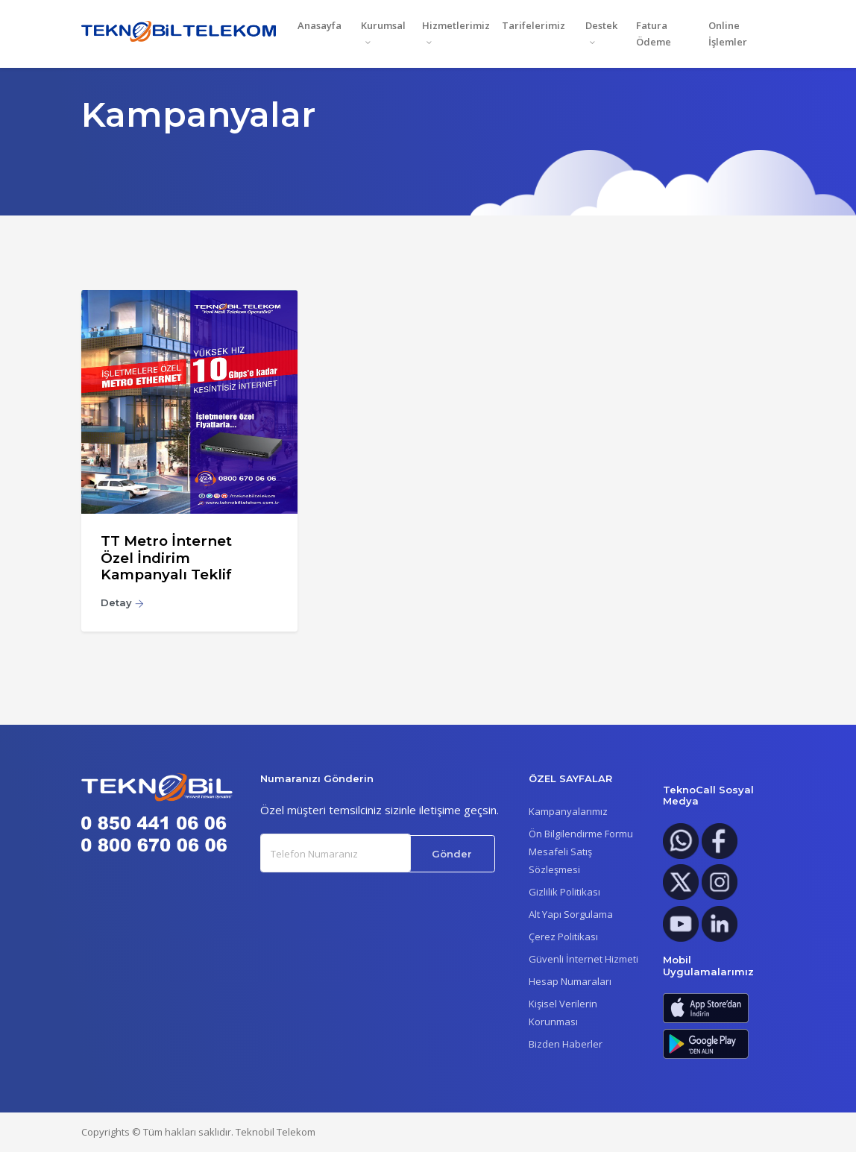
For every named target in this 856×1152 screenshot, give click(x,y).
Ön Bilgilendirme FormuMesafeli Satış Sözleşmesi (581, 851)
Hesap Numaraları (570, 981)
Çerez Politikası (563, 936)
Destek (601, 25)
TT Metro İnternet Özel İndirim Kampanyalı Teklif (166, 557)
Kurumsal (383, 25)
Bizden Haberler (565, 1044)
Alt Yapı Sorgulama (571, 914)
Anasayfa (320, 25)
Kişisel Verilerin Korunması (563, 1012)
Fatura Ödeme (653, 34)
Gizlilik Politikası (564, 891)
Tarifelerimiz (533, 25)
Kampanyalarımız (568, 811)
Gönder (452, 854)
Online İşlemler (727, 34)
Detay (122, 602)
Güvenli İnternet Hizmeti (583, 959)
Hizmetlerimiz (456, 25)
